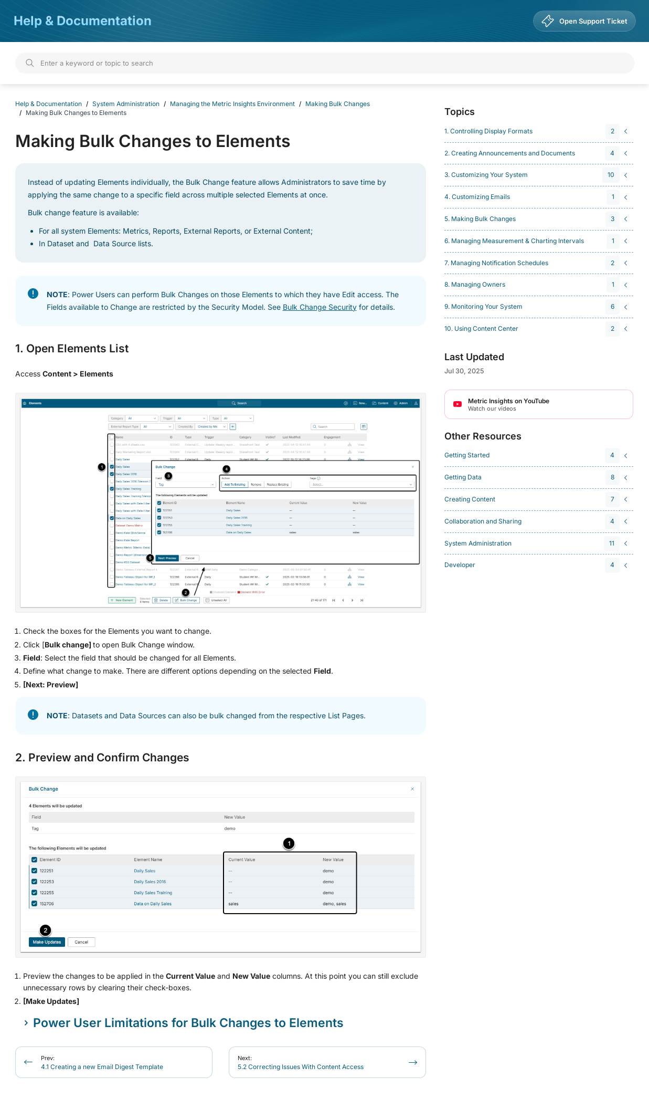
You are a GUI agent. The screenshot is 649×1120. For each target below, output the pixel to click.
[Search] (324, 63)
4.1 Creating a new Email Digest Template (102, 1062)
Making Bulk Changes (337, 104)
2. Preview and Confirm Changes (102, 757)
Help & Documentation (83, 20)
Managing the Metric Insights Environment (232, 104)
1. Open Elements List (72, 348)
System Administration (125, 104)
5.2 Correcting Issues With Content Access (301, 1062)
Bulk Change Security (320, 306)
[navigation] (537, 131)
